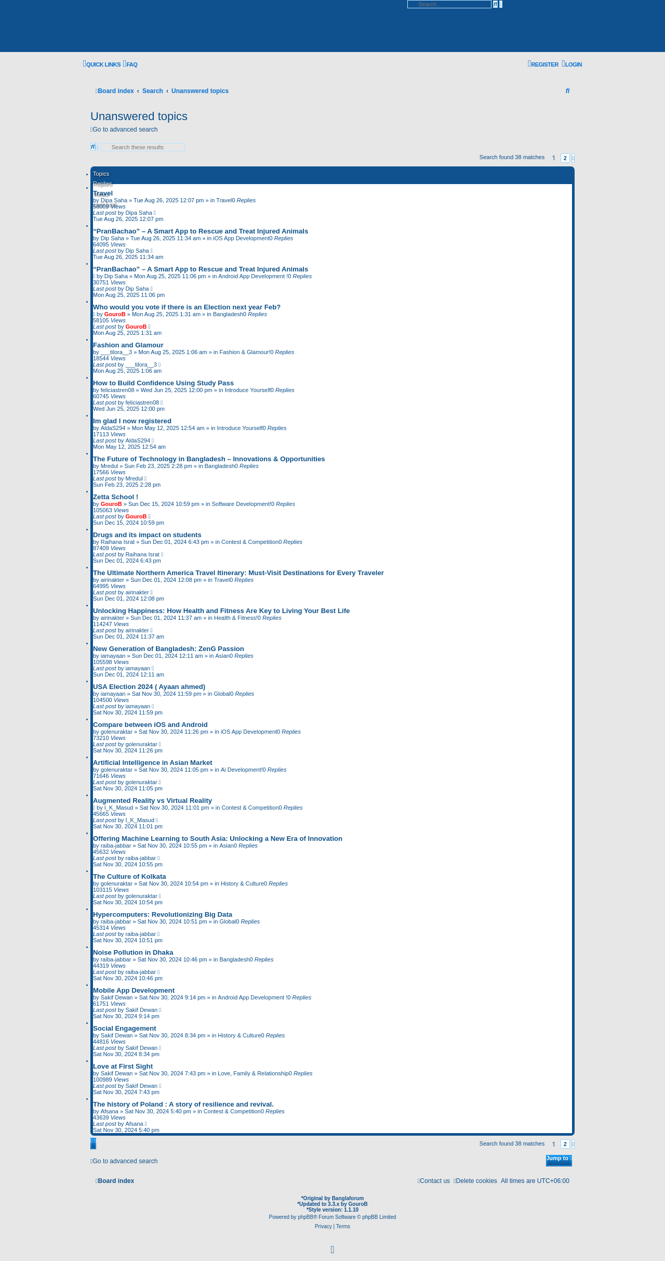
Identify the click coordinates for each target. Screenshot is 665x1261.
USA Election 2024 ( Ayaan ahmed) (149, 687)
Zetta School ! (115, 497)
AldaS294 (113, 428)
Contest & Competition (249, 542)
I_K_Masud (119, 807)
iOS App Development (241, 238)
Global (222, 694)
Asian (222, 656)
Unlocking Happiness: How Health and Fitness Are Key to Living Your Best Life (221, 611)
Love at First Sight (123, 1066)
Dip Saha (112, 238)
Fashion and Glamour (128, 345)
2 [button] (565, 158)
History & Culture (242, 883)
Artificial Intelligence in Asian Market (152, 762)
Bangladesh (228, 314)
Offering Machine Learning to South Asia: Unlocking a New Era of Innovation (217, 838)
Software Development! (241, 504)
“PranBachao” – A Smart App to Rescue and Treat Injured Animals (200, 231)
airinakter (112, 580)
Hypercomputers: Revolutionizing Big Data (162, 914)
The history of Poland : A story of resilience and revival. (183, 1104)
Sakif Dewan (117, 997)
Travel (103, 193)
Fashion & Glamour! (244, 352)
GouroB (115, 314)
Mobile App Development (134, 990)
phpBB (305, 1217)
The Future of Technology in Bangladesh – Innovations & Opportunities (209, 459)
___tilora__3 (116, 352)
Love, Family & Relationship (253, 1073)
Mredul (109, 466)
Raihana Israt (118, 542)
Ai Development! (242, 769)
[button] (573, 158)
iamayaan (113, 656)
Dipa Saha (138, 213)
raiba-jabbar (116, 845)
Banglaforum (348, 1198)
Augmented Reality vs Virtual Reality (152, 800)
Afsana (109, 1111)
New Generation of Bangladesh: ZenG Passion (168, 649)
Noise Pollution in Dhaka (133, 952)
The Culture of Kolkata (129, 876)
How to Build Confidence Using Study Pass (163, 383)
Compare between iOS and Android (150, 725)
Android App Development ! (253, 276)
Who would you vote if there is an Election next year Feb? (187, 307)
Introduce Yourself (248, 390)
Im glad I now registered (132, 421)
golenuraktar (116, 732)
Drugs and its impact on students (147, 535)
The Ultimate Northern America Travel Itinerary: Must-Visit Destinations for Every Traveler (238, 573)
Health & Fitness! (236, 618)
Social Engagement (124, 1028)
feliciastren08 (118, 390)
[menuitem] (130, 64)
